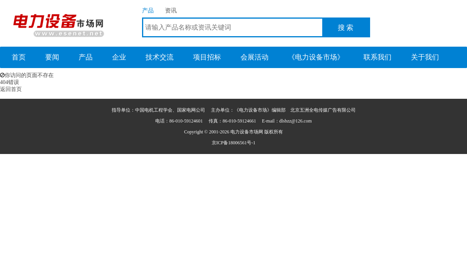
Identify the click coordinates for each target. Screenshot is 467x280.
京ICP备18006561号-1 (234, 142)
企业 (119, 57)
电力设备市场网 (58, 23)
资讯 (171, 10)
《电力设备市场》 (316, 57)
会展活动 (255, 57)
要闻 (52, 57)
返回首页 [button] (11, 89)
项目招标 (207, 57)
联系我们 (377, 57)
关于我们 (425, 57)
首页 (19, 57)
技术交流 (160, 57)
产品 (148, 10)
